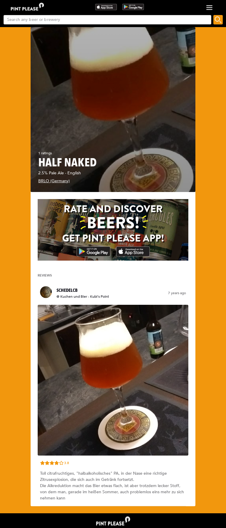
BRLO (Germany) (54, 181)
